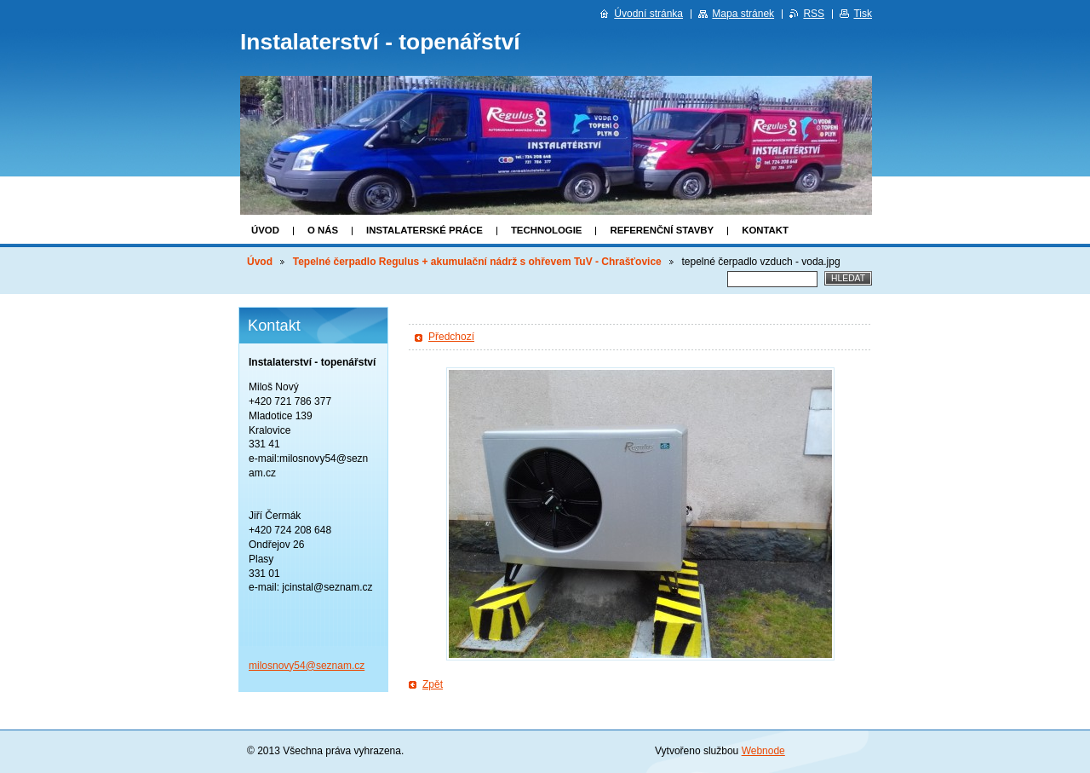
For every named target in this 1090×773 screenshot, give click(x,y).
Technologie (546, 230)
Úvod (265, 230)
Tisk (862, 14)
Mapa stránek (743, 14)
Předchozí (451, 337)
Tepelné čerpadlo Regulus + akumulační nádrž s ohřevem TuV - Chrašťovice (477, 262)
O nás (322, 230)
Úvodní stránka (648, 14)
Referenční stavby (662, 230)
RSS (813, 14)
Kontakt (765, 230)
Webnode (763, 751)
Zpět (432, 684)
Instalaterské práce (424, 230)
